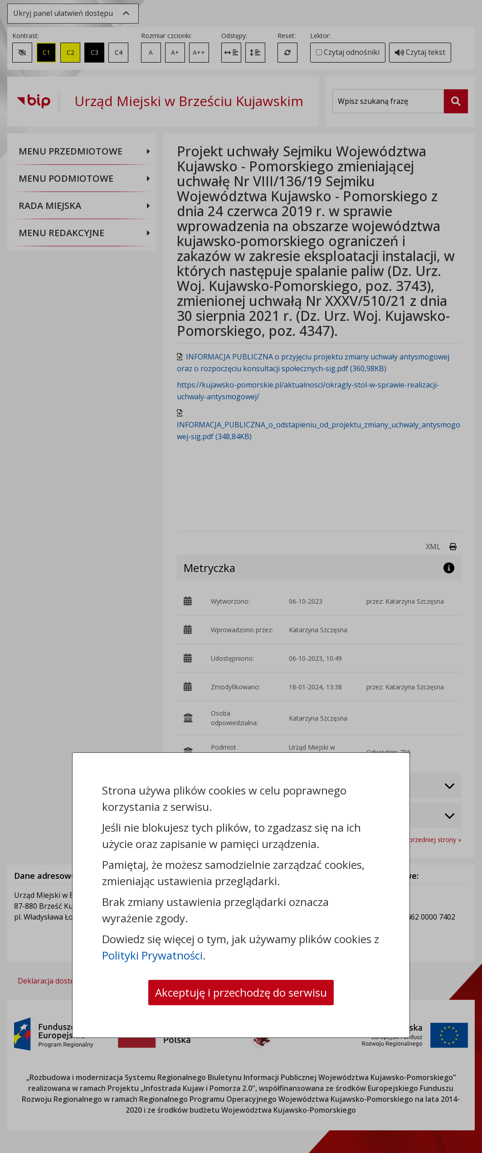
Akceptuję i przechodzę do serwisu (241, 992)
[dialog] (241, 576)
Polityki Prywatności (152, 955)
